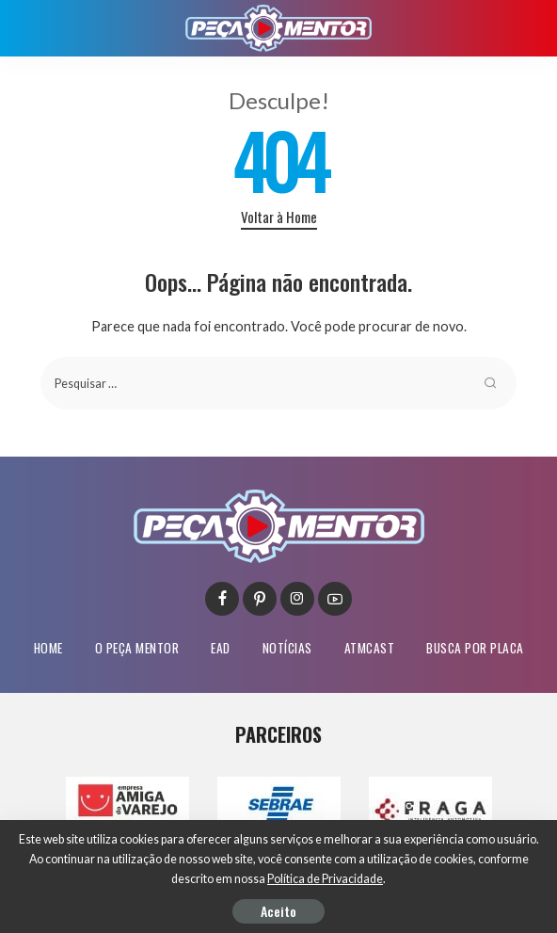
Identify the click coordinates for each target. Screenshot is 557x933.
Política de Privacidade (325, 879)
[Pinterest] (260, 599)
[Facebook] (222, 599)
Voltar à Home (279, 216)
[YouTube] (335, 599)
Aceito (278, 911)
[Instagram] (297, 599)
